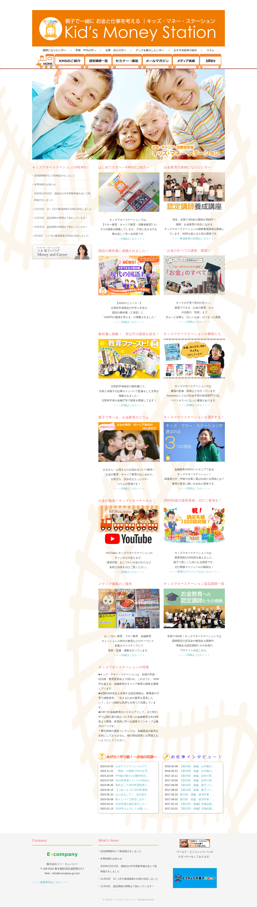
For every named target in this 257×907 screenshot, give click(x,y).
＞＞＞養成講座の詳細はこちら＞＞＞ (194, 238)
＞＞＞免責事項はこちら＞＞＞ (50, 882)
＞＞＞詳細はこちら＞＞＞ (129, 238)
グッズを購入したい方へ (150, 50)
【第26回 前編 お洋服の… (197, 770)
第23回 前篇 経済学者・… (197, 799)
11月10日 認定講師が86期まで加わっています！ (61, 217)
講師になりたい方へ (54, 50)
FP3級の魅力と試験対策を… (132, 775)
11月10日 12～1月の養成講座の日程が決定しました (63, 209)
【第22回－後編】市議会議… (197, 803)
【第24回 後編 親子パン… (197, 785)
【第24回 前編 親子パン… (197, 789)
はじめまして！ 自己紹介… (132, 794)
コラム (210, 50)
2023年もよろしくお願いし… (132, 808)
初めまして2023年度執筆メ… (132, 785)
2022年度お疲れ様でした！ (131, 803)
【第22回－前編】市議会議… (197, 808)
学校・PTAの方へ (85, 50)
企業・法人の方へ (115, 50)
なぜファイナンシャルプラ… (132, 766)
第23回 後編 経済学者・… (197, 794)
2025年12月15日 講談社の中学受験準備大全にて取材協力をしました (62, 197)
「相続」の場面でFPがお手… (132, 770)
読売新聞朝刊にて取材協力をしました (54, 175)
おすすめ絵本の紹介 (185, 50)
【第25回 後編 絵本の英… (197, 775)
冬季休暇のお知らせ (45, 184)
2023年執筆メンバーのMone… (133, 780)
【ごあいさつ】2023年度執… (132, 789)
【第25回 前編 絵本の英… (197, 780)
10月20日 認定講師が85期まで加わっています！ (61, 226)
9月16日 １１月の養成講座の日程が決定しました (61, 235)
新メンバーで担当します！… (132, 799)
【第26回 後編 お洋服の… (197, 766)
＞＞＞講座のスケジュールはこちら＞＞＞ (194, 571)
